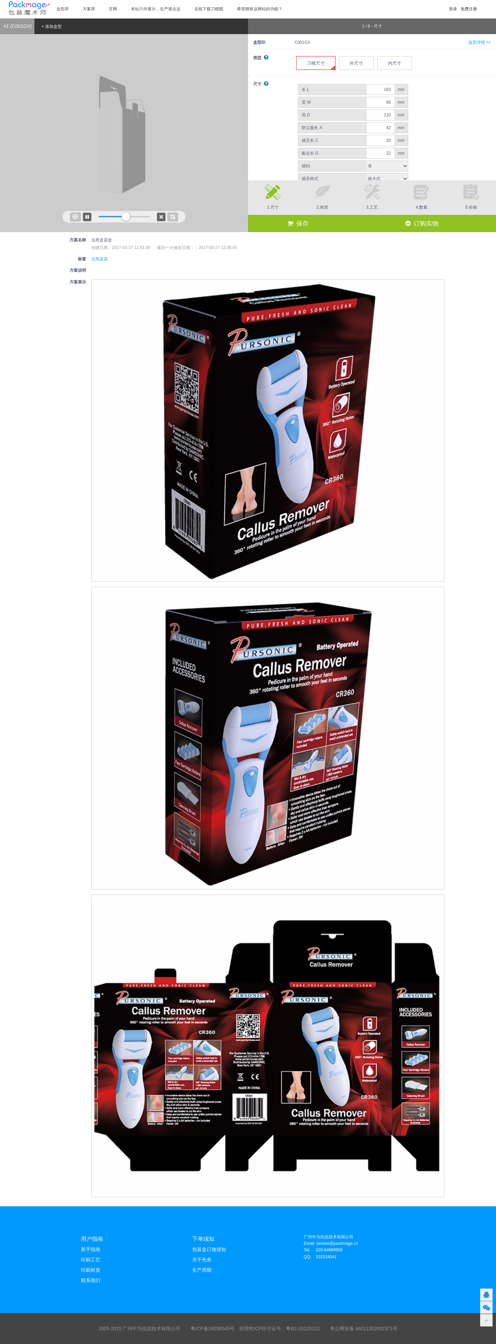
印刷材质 (90, 1270)
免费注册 (469, 9)
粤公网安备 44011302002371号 (364, 1328)
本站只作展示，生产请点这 (155, 9)
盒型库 (62, 9)
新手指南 (90, 1249)
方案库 (89, 9)
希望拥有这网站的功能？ (259, 9)
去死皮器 (99, 259)
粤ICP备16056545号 (212, 1328)
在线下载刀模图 (208, 9)
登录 (453, 9)
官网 (113, 9)
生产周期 (201, 1270)
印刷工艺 (90, 1259)
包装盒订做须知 (209, 1249)
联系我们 (90, 1280)
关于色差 (201, 1259)
